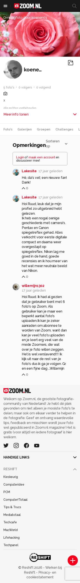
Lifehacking (11, 537)
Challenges (64, 129)
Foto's (7, 129)
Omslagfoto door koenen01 (25, 18)
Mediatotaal (12, 514)
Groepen (43, 129)
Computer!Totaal (15, 499)
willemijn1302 (33, 286)
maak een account (42, 157)
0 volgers (25, 87)
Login (20, 157)
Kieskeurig (10, 477)
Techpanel (10, 545)
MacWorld (10, 530)
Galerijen (24, 129)
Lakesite (29, 171)
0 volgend (43, 87)
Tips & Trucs (12, 507)
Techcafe (10, 522)
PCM (6, 492)
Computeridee (13, 484)
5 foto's (8, 87)
